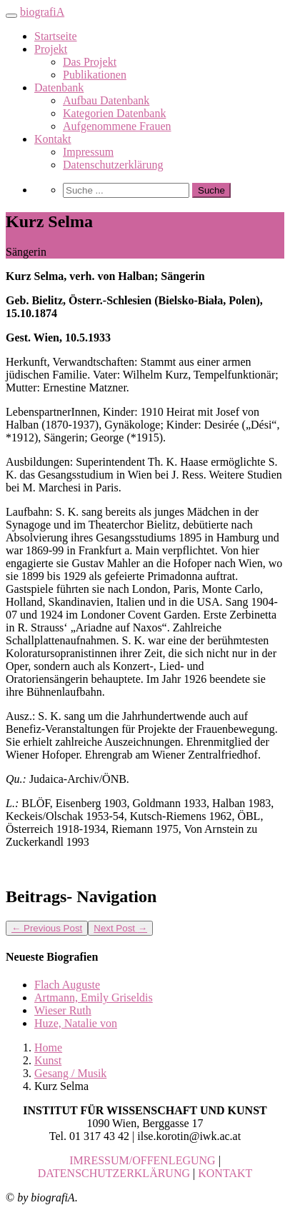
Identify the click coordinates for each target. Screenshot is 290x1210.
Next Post (120, 928)
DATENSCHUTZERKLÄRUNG (114, 1173)
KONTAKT (225, 1173)
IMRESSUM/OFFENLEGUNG (142, 1160)
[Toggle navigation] (11, 16)
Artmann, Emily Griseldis (93, 997)
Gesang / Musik (70, 1073)
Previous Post (46, 928)
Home (48, 1047)
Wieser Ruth (62, 1010)
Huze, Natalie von (75, 1023)
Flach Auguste (67, 985)
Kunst (47, 1060)
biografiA (42, 12)
